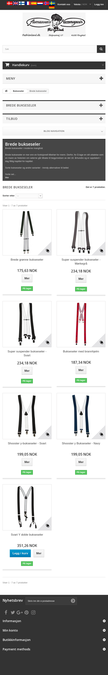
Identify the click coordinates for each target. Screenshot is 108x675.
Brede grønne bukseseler (27, 259)
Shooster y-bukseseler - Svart (27, 443)
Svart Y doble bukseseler (27, 534)
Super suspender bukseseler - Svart (27, 353)
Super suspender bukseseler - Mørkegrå (81, 261)
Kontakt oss (64, 4)
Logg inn (99, 4)
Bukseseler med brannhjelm (81, 351)
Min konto (10, 630)
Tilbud (11, 119)
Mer (7, 177)
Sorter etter (9, 195)
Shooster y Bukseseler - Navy (81, 443)
